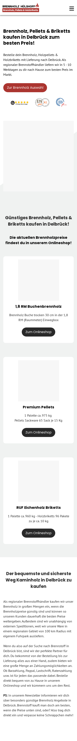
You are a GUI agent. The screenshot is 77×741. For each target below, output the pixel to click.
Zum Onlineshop (38, 332)
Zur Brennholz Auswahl (25, 87)
